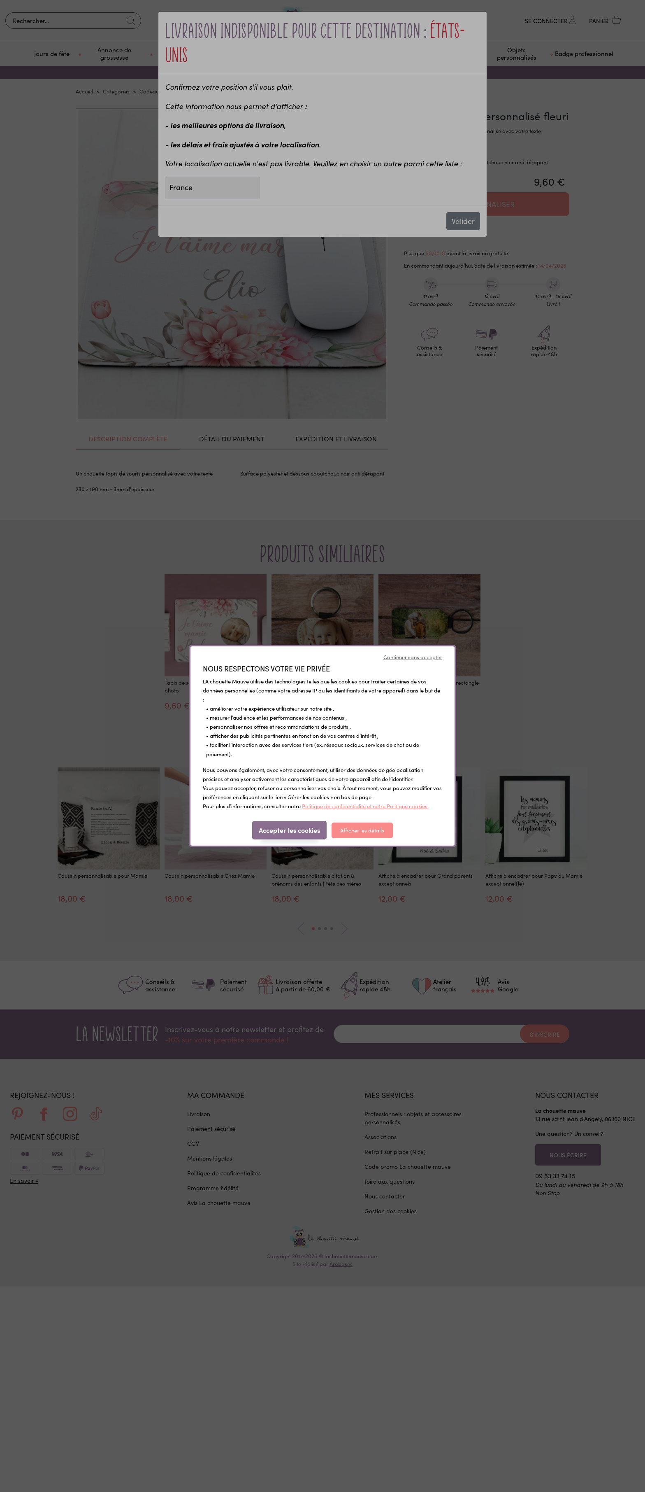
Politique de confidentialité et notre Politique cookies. (365, 806)
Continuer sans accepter (412, 657)
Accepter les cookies (289, 830)
